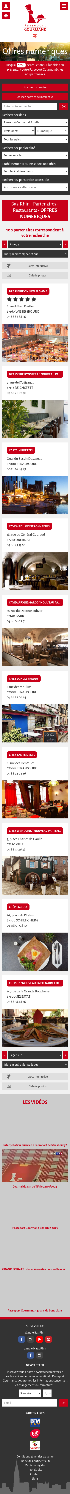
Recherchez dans (14, 115)
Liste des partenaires (35, 87)
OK (64, 1403)
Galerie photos (37, 275)
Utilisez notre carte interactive (35, 96)
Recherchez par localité (18, 148)
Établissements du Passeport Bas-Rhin (29, 164)
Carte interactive (38, 265)
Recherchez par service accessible (25, 180)
